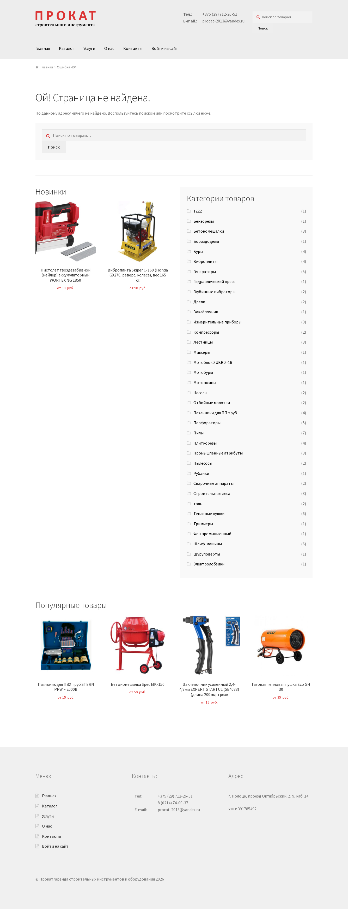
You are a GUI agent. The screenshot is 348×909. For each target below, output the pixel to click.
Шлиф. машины (207, 543)
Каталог (66, 48)
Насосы (200, 392)
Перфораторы (207, 422)
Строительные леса (211, 493)
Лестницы (203, 342)
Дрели (199, 301)
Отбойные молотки (211, 402)
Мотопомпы (204, 382)
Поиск (263, 28)
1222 (197, 211)
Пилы (198, 432)
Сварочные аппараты (213, 483)
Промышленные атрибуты (218, 453)
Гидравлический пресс (214, 281)
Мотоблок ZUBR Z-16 (212, 362)
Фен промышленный (212, 533)
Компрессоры (206, 332)
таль (197, 503)
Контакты (132, 48)
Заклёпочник (205, 311)
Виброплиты (205, 261)
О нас (109, 48)
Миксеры (201, 352)
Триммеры (203, 523)
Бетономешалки (208, 231)
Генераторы (204, 271)
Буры (198, 251)
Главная (42, 48)
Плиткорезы (205, 443)
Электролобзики (208, 563)
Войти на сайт (164, 48)
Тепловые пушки (208, 513)
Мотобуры (203, 372)
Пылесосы (202, 463)
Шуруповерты (206, 554)
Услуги (89, 48)
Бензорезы (203, 221)
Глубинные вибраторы (214, 291)
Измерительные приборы (217, 321)
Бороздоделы (206, 241)
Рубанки (201, 473)
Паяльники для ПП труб (215, 412)
